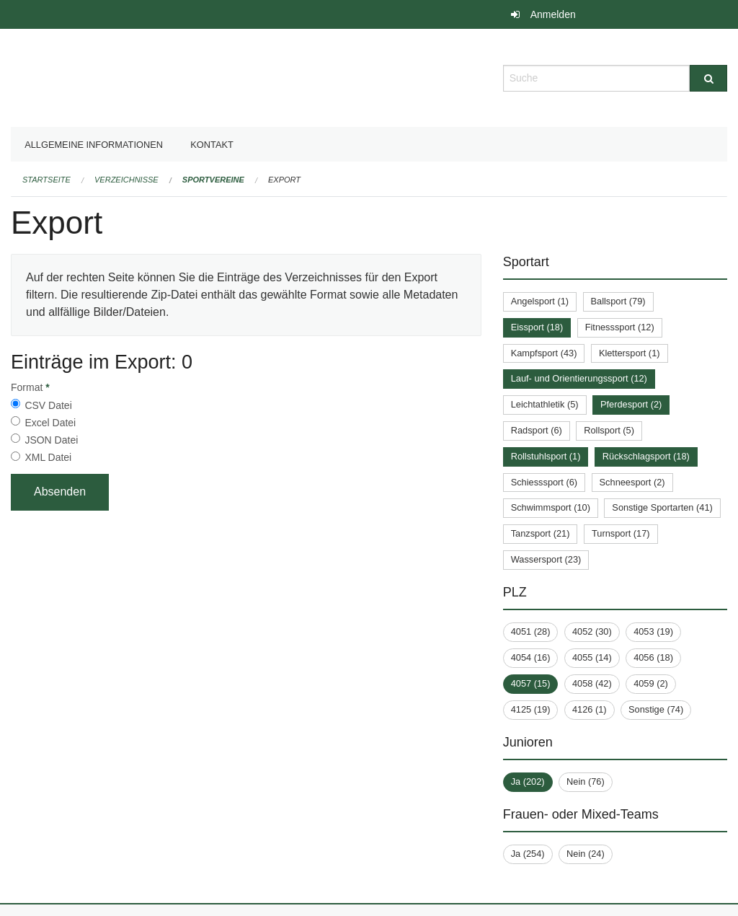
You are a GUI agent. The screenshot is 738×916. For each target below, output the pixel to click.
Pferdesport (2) (631, 404)
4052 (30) (592, 631)
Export (284, 179)
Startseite (46, 179)
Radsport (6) (536, 430)
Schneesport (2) (632, 482)
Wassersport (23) (546, 559)
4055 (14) (592, 657)
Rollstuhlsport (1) (546, 456)
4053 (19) (653, 631)
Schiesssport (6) (544, 482)
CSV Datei (48, 405)
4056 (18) (653, 657)
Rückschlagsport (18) (646, 456)
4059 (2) (650, 683)
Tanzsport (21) (540, 533)
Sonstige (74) (655, 709)
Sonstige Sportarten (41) (662, 507)
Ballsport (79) (618, 301)
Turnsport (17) (621, 533)
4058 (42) (592, 683)
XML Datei (48, 457)
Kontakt (212, 144)
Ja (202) (528, 781)
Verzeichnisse (126, 179)
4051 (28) (531, 631)
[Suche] (708, 78)
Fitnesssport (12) (619, 327)
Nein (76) (585, 781)
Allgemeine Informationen (94, 144)
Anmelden (553, 14)
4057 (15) (531, 683)
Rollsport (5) (609, 430)
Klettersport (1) (629, 353)
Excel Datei (50, 422)
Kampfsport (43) (544, 353)
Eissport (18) (537, 327)
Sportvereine (213, 179)
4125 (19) (531, 709)
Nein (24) (585, 853)
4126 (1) (589, 709)
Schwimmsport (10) (550, 507)
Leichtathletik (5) (545, 404)
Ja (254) (528, 853)
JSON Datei (51, 440)
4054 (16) (531, 657)
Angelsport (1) (540, 301)
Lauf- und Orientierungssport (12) (579, 378)
